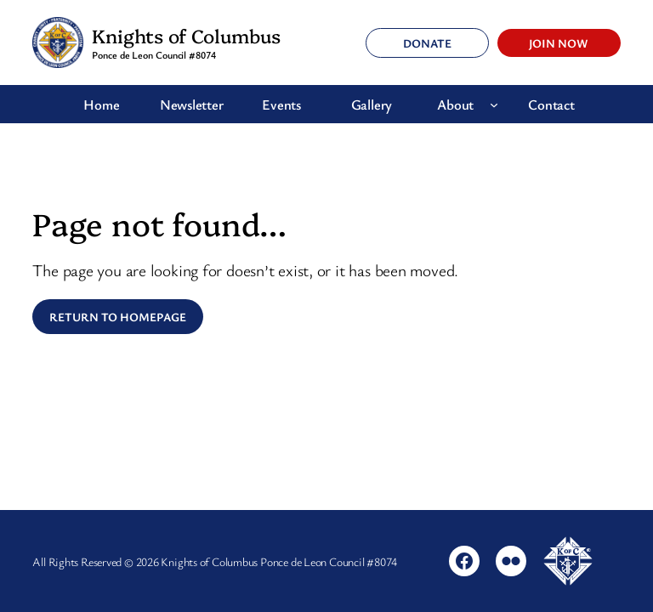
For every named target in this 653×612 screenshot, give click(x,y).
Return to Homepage (117, 317)
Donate (427, 43)
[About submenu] (494, 104)
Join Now (558, 43)
